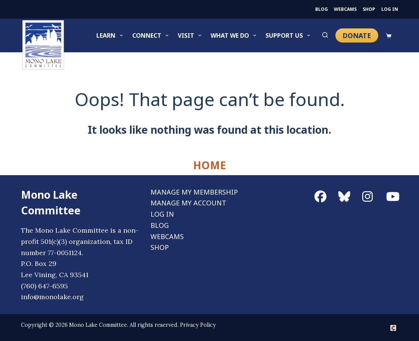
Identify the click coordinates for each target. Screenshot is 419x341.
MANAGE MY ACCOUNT (188, 202)
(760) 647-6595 (44, 286)
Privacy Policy (198, 325)
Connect (151, 35)
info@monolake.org (52, 296)
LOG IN (389, 9)
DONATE (356, 35)
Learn (110, 35)
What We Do (235, 35)
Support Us (289, 35)
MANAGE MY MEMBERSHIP (194, 191)
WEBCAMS (345, 9)
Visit (191, 35)
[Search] (325, 35)
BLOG (321, 9)
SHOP (369, 9)
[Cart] (388, 35)
